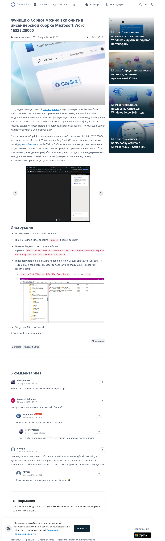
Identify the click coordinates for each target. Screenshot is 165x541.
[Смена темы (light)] (146, 5)
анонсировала (51, 109)
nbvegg (21, 448)
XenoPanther (29, 144)
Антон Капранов (22, 37)
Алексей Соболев (26, 399)
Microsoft (16, 346)
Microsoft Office (31, 346)
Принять (82, 528)
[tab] (56, 220)
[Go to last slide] (15, 193)
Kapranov (28, 414)
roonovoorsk (23, 380)
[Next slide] (100, 193)
